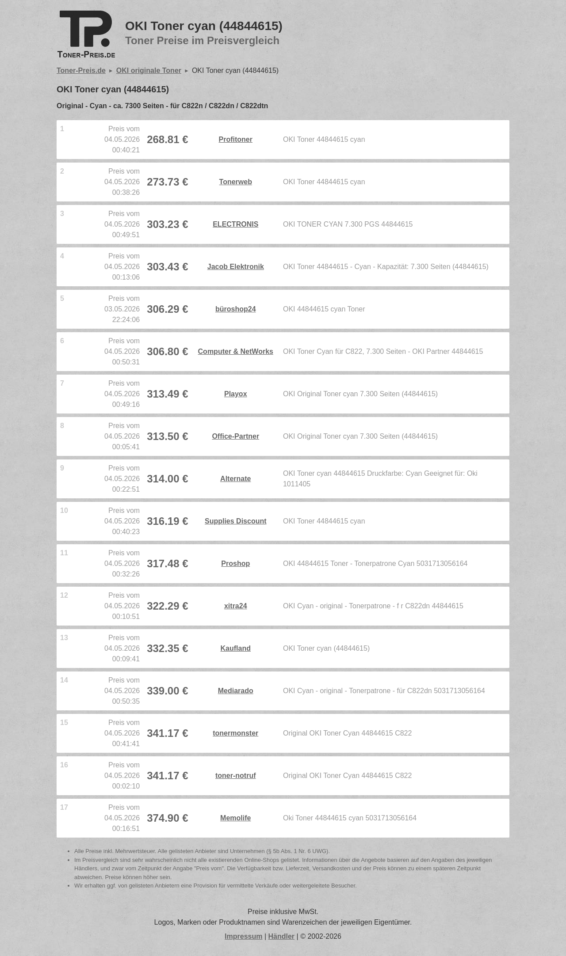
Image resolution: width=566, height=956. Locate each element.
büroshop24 (235, 309)
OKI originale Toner (148, 70)
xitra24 (235, 606)
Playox (235, 394)
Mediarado (235, 690)
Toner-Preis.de (81, 70)
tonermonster (235, 733)
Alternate (235, 478)
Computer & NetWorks (235, 351)
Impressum (243, 936)
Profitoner (235, 139)
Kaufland (236, 648)
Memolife (235, 818)
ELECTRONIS (235, 224)
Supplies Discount (236, 521)
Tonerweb (235, 182)
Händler (281, 936)
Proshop (235, 563)
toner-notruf (235, 775)
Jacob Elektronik (235, 266)
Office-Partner (235, 436)
